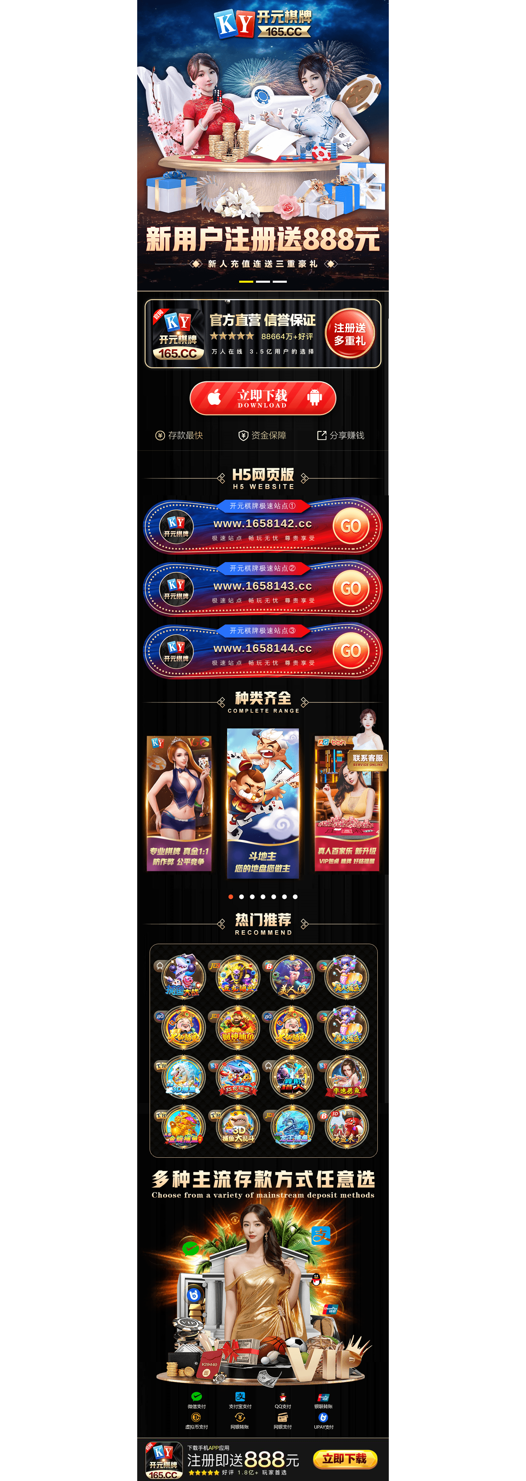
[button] (246, 282)
